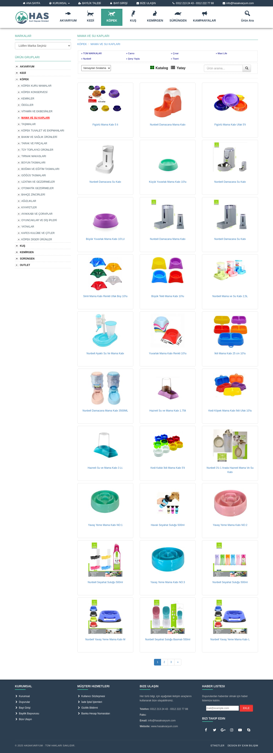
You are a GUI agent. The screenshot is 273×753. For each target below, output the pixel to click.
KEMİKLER (27, 98)
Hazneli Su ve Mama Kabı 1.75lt (168, 410)
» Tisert (175, 58)
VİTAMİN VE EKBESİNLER (36, 111)
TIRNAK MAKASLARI (33, 156)
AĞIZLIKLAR (28, 201)
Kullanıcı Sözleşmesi (91, 696)
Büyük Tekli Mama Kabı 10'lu (167, 296)
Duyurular (22, 701)
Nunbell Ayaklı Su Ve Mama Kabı (105, 353)
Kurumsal (22, 696)
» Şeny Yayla (133, 58)
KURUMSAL (59, 3)
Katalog (161, 68)
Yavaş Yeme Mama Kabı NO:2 (230, 525)
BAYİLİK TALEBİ (89, 3)
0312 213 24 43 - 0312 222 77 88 (193, 3)
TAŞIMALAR (28, 124)
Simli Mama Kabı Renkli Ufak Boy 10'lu (105, 296)
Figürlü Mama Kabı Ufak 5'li (230, 124)
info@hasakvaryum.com (238, 3)
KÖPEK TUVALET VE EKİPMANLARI (42, 130)
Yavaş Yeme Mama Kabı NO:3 (167, 582)
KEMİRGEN (27, 252)
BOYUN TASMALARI (33, 162)
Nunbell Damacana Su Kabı (105, 181)
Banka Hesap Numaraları (93, 713)
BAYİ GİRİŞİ (118, 3)
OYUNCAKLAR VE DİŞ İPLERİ (39, 220)
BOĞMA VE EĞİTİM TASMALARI (40, 169)
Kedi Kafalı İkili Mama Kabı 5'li (168, 467)
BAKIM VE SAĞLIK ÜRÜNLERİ (39, 137)
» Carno (130, 53)
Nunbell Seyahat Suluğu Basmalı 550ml (167, 639)
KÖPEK (24, 79)
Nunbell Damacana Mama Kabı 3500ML (105, 410)
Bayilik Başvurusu (27, 713)
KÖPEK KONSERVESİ (34, 92)
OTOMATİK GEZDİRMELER (37, 188)
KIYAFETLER (29, 207)
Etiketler (217, 745)
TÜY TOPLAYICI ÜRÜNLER (37, 149)
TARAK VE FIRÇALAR (34, 143)
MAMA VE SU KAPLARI (35, 117)
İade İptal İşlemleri (89, 701)
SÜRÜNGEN (27, 258)
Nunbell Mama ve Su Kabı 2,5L (230, 296)
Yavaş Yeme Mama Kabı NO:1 (105, 525)
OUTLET (25, 265)
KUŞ (22, 245)
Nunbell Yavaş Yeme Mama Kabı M (105, 639)
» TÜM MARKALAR (91, 53)
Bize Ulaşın (23, 719)
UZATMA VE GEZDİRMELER (38, 181)
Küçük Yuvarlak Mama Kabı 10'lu (167, 181)
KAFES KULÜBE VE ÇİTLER (38, 233)
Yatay (181, 68)
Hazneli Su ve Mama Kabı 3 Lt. (105, 467)
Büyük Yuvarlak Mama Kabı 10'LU (105, 239)
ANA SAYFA (31, 3)
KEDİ (23, 73)
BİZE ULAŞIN (146, 3)
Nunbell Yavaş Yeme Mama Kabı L (230, 639)
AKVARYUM (27, 66)
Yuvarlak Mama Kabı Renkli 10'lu (167, 353)
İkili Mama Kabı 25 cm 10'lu (230, 353)
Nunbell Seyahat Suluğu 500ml (105, 582)
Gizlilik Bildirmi (87, 707)
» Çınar (175, 53)
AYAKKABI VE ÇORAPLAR (36, 213)
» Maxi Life (221, 53)
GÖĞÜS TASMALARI (33, 175)
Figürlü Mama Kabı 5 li (105, 124)
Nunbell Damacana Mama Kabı (168, 124)
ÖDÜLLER (27, 105)
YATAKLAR (27, 226)
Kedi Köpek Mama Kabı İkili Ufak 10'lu (230, 410)
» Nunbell (86, 58)
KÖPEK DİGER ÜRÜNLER (36, 239)
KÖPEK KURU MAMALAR (36, 85)
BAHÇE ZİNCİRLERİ (33, 194)
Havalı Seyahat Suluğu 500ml (167, 525)
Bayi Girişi (22, 707)
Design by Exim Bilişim (243, 745)
